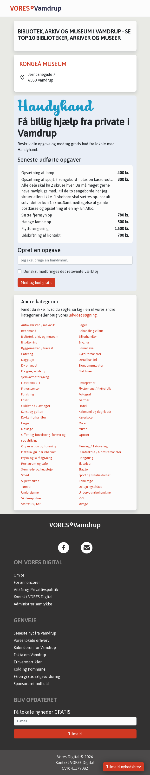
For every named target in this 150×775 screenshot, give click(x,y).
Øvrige (83, 504)
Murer (83, 429)
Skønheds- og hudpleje (37, 469)
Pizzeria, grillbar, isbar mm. (39, 452)
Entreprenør (87, 383)
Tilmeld (75, 734)
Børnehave (86, 348)
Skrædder (85, 463)
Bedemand (28, 331)
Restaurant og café (34, 463)
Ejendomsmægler (91, 365)
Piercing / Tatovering (93, 446)
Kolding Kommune (30, 669)
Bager (83, 325)
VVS (81, 498)
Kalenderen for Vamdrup (35, 647)
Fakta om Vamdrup (30, 655)
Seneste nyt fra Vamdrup (35, 633)
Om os (19, 575)
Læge (25, 423)
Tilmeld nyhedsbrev (123, 767)
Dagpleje (27, 360)
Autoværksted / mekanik (38, 325)
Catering (27, 354)
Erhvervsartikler (28, 662)
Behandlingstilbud (91, 331)
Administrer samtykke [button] (33, 604)
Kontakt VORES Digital (33, 597)
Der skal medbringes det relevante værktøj (60, 271)
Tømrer (26, 487)
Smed (25, 475)
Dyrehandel (29, 365)
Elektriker (85, 371)
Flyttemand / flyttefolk (95, 388)
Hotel (83, 406)
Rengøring (86, 458)
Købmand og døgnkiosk (95, 411)
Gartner (84, 400)
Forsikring (27, 394)
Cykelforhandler (90, 354)
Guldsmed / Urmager (35, 406)
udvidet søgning (83, 315)
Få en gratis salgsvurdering (37, 676)
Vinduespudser (31, 498)
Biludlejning (29, 342)
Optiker (84, 435)
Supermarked (30, 481)
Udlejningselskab (90, 487)
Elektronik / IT (31, 383)
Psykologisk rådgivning (36, 458)
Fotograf (85, 394)
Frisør (24, 400)
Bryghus (84, 342)
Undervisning (30, 492)
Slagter (84, 469)
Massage (27, 429)
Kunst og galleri (32, 411)
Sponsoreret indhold (31, 683)
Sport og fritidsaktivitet (95, 475)
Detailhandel (88, 360)
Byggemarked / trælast (37, 348)
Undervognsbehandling (95, 492)
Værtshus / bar (30, 504)
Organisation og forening (38, 446)
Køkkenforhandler (33, 417)
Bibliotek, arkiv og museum (39, 336)
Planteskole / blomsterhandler (100, 452)
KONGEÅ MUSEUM (43, 64)
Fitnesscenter (30, 388)
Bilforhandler (88, 336)
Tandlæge (86, 481)
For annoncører (27, 582)
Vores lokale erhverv (31, 640)
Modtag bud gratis (36, 282)
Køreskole (86, 417)
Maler (83, 423)
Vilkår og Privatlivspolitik (36, 589)
